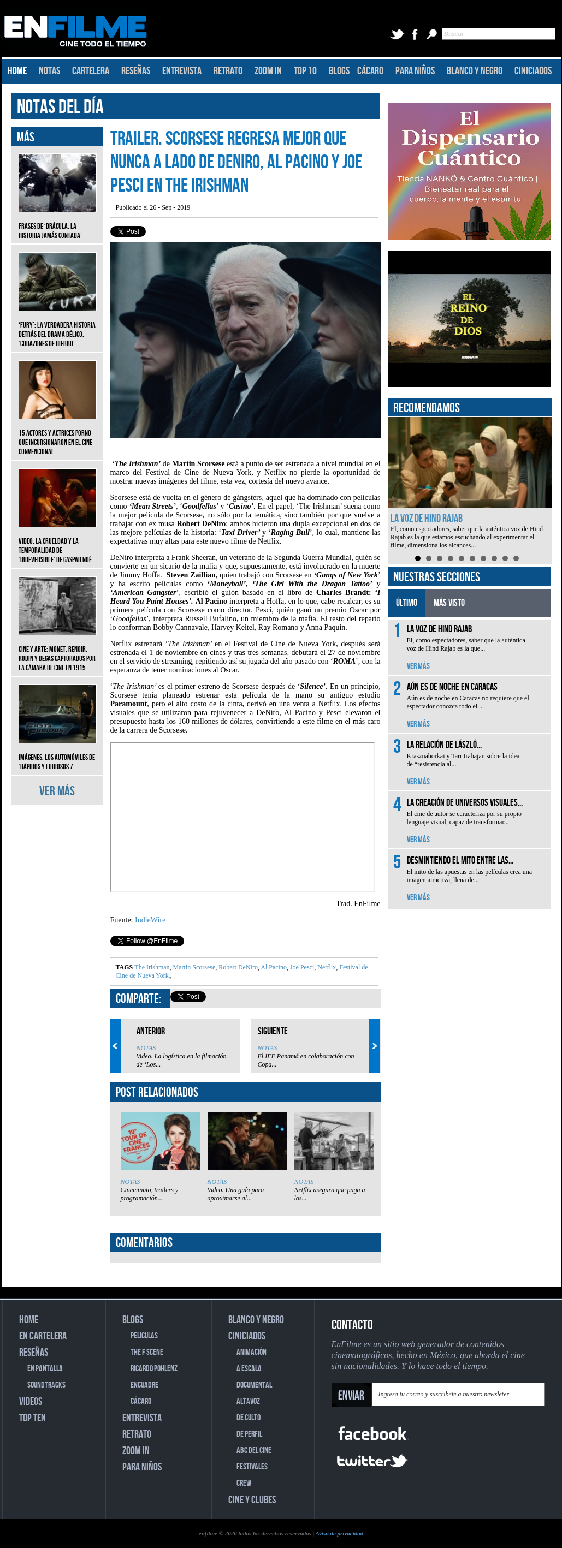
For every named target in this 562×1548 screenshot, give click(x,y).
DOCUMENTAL (254, 1385)
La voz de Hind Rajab (427, 518)
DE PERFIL (249, 1434)
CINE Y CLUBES (252, 1500)
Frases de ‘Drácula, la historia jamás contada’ (58, 222)
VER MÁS (57, 791)
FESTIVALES (252, 1467)
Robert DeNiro (237, 967)
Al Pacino (273, 967)
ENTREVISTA (182, 71)
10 (516, 558)
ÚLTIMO (406, 603)
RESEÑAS (135, 71)
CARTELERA (90, 71)
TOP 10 (305, 71)
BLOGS (339, 71)
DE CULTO (248, 1418)
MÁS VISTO (449, 603)
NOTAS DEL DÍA (60, 107)
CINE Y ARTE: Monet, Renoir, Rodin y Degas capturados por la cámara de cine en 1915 (58, 650)
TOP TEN (32, 1418)
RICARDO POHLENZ (154, 1369)
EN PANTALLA (45, 1369)
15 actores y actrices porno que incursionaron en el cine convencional (58, 434)
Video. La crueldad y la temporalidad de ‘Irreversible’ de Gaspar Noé (58, 542)
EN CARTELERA (43, 1336)
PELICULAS (144, 1336)
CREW (243, 1483)
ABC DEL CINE (253, 1450)
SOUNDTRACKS (46, 1385)
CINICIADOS (533, 71)
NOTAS (49, 71)
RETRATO (228, 71)
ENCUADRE (144, 1385)
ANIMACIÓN (251, 1352)
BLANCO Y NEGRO (474, 71)
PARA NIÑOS (415, 71)
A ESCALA (249, 1369)
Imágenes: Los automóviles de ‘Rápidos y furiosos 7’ (58, 753)
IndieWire (150, 920)
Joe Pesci (301, 967)
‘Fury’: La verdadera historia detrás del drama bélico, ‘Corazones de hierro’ (58, 326)
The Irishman (151, 967)
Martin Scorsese (193, 967)
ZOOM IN (268, 71)
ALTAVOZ (248, 1401)
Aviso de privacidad (339, 1533)
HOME (17, 71)
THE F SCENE (147, 1352)
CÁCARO (370, 71)
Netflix (326, 967)
